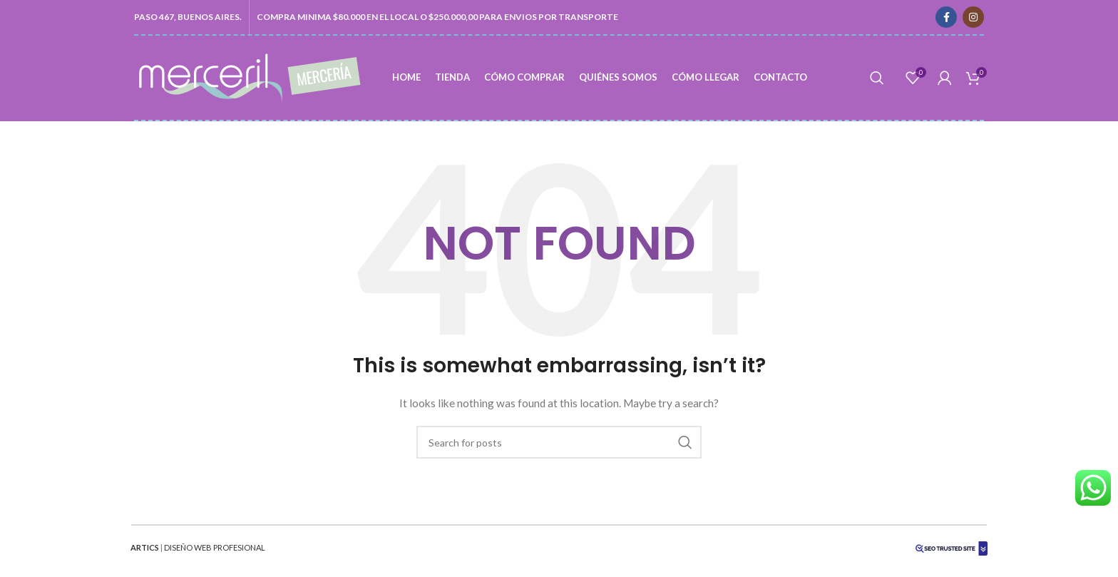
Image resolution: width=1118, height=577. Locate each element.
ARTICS (144, 547)
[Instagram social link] (973, 17)
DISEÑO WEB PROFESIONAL (214, 547)
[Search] (877, 77)
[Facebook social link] (946, 17)
